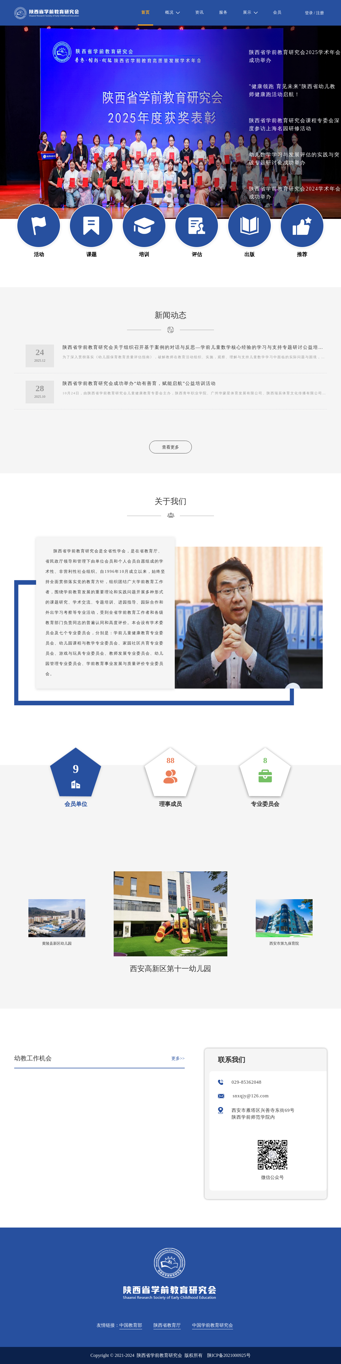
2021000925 (234, 1355)
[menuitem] (172, 13)
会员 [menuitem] (277, 12)
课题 (91, 254)
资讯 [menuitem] (199, 12)
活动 (39, 254)
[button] (158, 195)
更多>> (178, 1058)
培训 (144, 254)
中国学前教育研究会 (212, 1325)
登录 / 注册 (314, 13)
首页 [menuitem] (145, 12)
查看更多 (170, 447)
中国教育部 (130, 1325)
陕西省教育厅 (167, 1325)
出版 (249, 254)
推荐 (302, 254)
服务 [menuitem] (223, 12)
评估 (197, 254)
